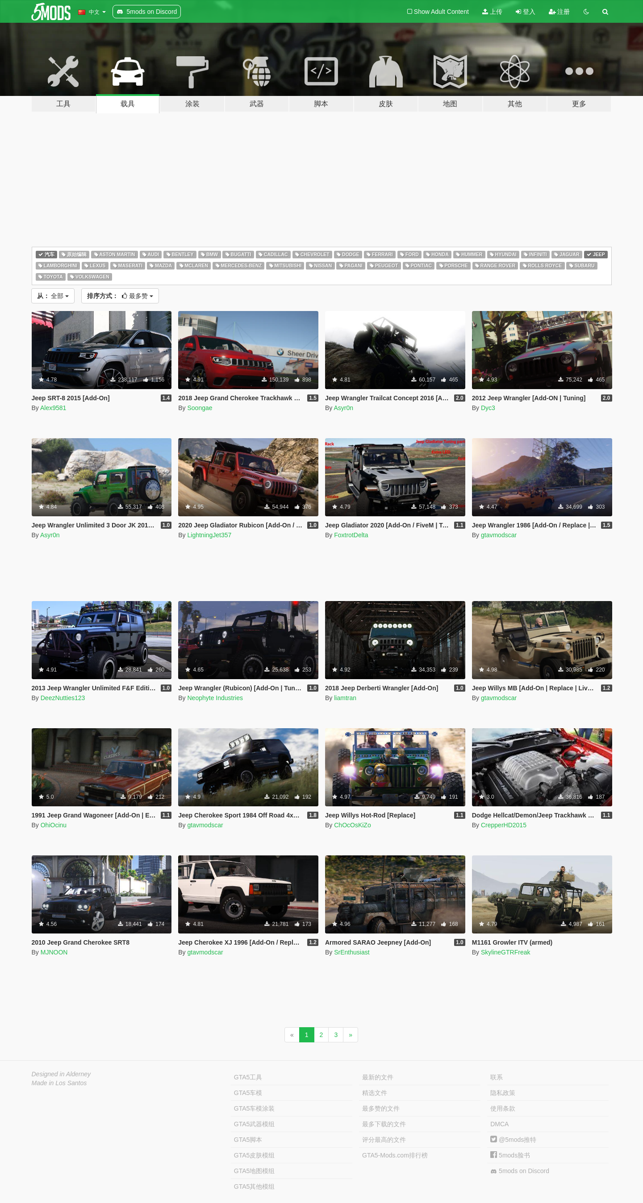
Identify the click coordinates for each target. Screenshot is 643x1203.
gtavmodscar (499, 535)
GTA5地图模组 (254, 1170)
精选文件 (374, 1092)
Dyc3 (488, 407)
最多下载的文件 (384, 1124)
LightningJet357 (209, 535)
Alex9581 (53, 407)
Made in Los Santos (59, 1083)
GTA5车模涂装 (254, 1108)
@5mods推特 (513, 1140)
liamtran (345, 697)
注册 (559, 11)
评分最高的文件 (384, 1139)
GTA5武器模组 (254, 1124)
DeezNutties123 (63, 697)
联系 (496, 1077)
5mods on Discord (519, 1171)
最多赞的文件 (381, 1108)
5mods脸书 (510, 1155)
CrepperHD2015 (503, 825)
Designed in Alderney (61, 1074)
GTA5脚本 (248, 1139)
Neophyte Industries (215, 697)
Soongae (199, 407)
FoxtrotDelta (351, 535)
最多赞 (120, 295)
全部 (53, 295)
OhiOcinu (54, 825)
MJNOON (54, 952)
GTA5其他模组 (254, 1186)
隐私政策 (502, 1092)
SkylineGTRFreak (505, 952)
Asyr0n (343, 407)
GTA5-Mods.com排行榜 (395, 1155)
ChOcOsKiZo (352, 825)
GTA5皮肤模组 (254, 1155)
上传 (492, 11)
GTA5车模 (248, 1092)
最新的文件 (377, 1077)
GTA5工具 (248, 1077)
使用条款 (502, 1108)
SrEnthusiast (351, 952)
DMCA (499, 1124)
